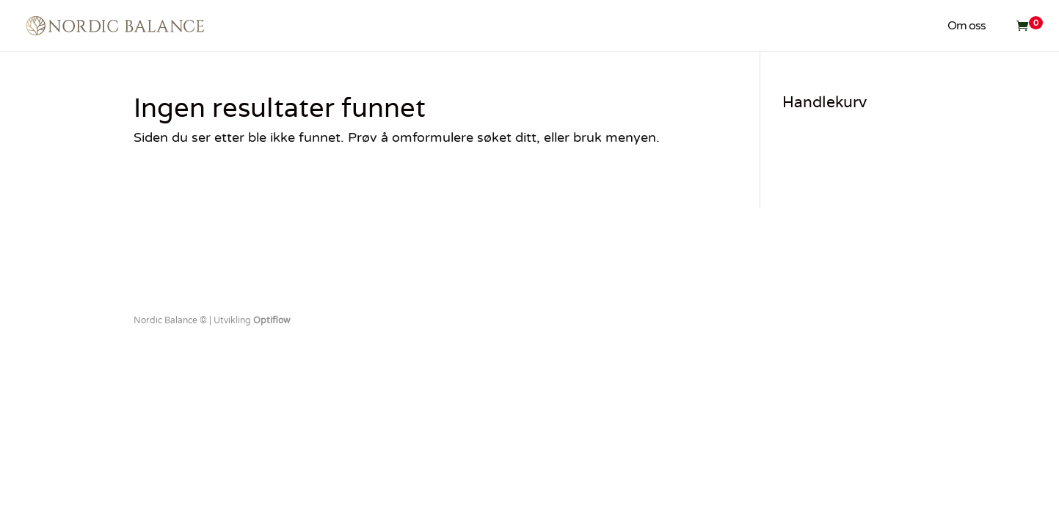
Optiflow (272, 320)
